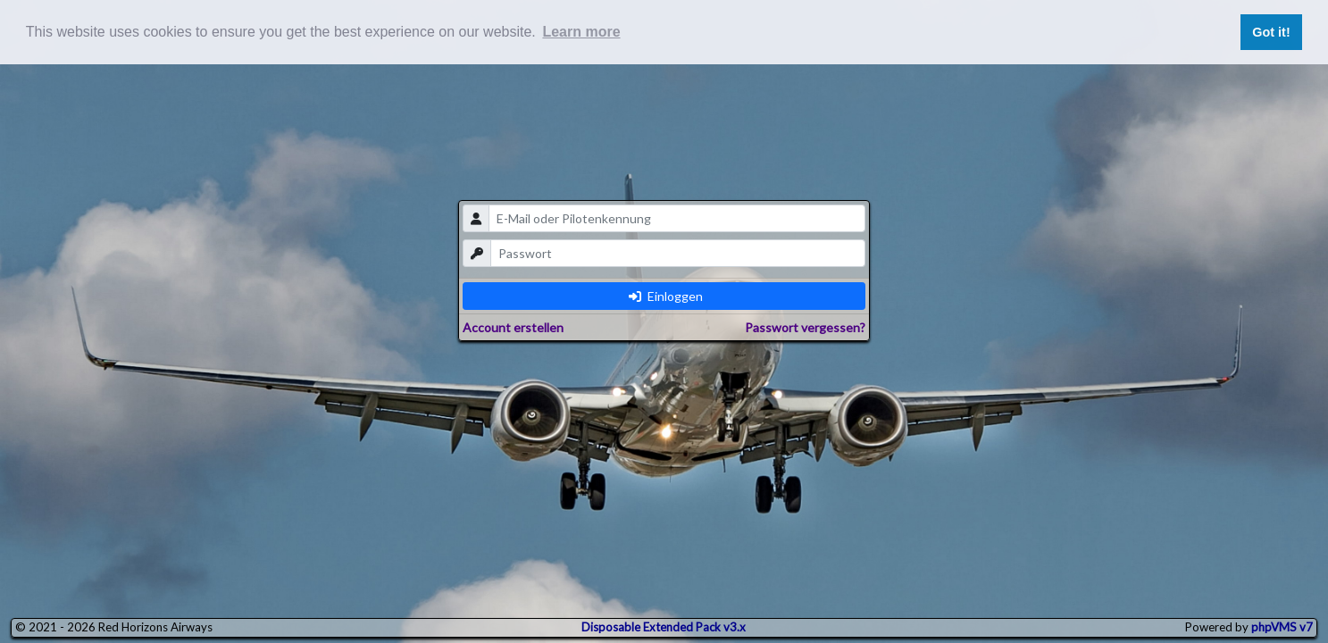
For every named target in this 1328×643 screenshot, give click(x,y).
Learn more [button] (581, 31)
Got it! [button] (1271, 32)
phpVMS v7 (1282, 627)
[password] (678, 253)
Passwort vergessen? (805, 327)
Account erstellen (513, 327)
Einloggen (666, 296)
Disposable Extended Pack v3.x (663, 627)
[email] (677, 218)
